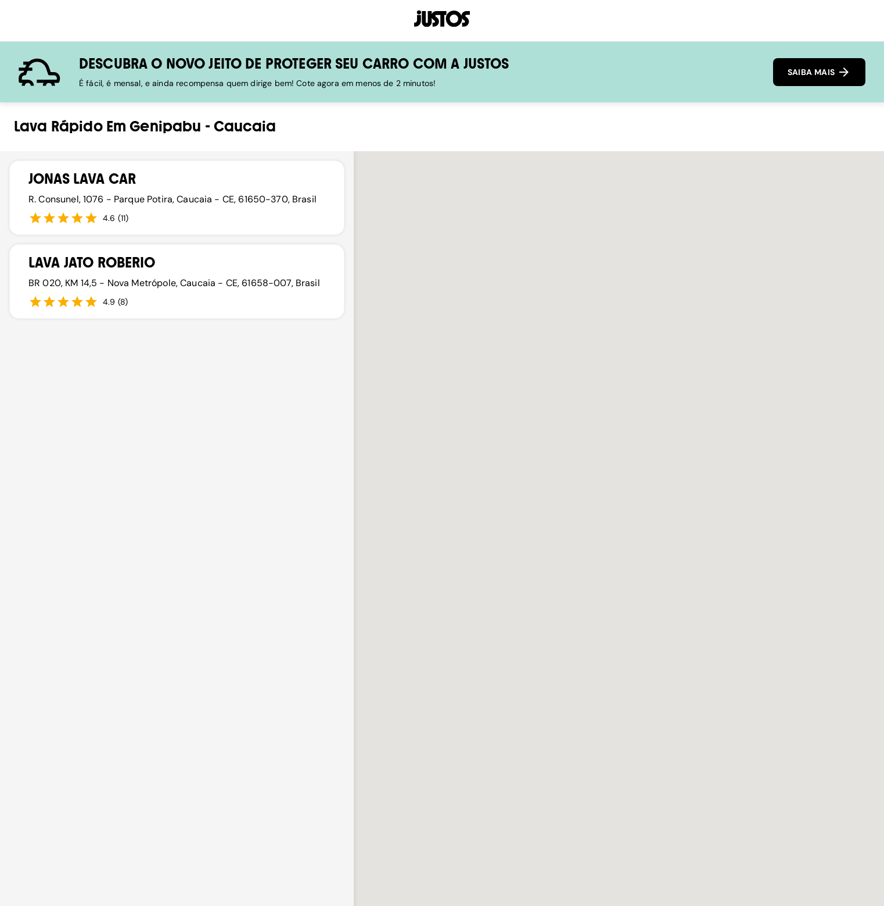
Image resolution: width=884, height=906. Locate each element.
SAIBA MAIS (819, 72)
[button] (856, 526)
